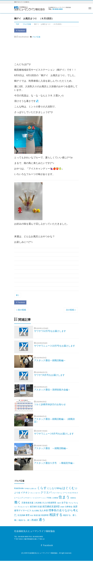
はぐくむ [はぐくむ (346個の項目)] (68, 489)
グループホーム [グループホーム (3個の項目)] (57, 494)
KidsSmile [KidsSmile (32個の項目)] (19, 489)
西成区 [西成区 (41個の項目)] (34, 521)
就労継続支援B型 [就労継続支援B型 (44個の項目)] (51, 507)
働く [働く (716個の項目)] (17, 503)
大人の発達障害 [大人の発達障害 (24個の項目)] (49, 504)
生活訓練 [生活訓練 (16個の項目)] (21, 516)
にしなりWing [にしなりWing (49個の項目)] (54, 489)
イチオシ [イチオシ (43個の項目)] (25, 493)
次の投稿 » (71, 310)
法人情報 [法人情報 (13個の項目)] (35, 512)
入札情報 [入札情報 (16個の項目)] (38, 504)
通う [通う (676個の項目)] (42, 521)
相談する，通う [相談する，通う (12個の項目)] (24, 521)
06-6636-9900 (58, 9)
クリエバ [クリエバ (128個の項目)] (46, 493)
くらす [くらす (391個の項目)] (42, 489)
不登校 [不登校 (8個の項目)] (48, 499)
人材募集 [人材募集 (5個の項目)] (55, 499)
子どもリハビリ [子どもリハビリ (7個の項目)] (23, 508)
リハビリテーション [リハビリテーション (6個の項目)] (39, 499)
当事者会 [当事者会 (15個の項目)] (69, 508)
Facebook (20, 31)
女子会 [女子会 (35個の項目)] (64, 504)
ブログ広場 (36, 37)
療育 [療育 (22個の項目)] (28, 516)
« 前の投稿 (21, 310)
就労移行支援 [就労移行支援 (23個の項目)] (36, 508)
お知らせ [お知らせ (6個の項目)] (33, 490)
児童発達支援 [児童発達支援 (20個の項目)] (27, 504)
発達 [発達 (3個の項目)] (31, 516)
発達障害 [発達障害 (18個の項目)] (45, 516)
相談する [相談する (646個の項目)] (56, 516)
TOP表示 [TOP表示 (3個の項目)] (27, 489)
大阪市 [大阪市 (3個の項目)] (59, 504)
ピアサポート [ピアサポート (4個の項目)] (28, 499)
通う (17, 295)
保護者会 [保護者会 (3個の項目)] (73, 499)
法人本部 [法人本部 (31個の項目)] (43, 511)
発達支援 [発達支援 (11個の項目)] (37, 516)
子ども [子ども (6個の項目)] (70, 504)
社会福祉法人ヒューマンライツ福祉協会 (43, 554)
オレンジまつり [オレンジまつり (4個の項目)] (35, 494)
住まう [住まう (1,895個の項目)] (64, 498)
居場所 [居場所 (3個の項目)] (62, 508)
